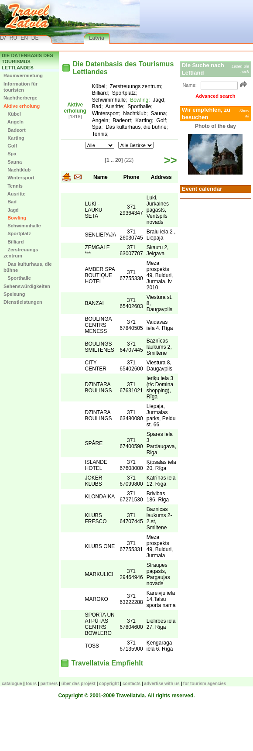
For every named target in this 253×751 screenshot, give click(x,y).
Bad (10, 201)
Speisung (14, 294)
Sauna (12, 162)
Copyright (109, 683)
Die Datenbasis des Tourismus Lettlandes (27, 62)
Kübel (12, 114)
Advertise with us (161, 683)
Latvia (96, 38)
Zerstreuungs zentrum (20, 252)
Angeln (13, 121)
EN (24, 38)
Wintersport (18, 177)
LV (3, 38)
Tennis (13, 186)
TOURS (31, 683)
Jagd (11, 210)
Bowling (14, 217)
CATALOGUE (12, 683)
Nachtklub (17, 169)
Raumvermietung (23, 75)
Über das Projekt (79, 683)
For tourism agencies (204, 683)
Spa (9, 153)
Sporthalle (17, 278)
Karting (13, 138)
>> (170, 160)
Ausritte (14, 193)
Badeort (14, 130)
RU (13, 38)
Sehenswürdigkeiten (26, 286)
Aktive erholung (21, 106)
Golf (10, 145)
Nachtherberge (20, 97)
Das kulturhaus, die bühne (27, 267)
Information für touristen (20, 87)
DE (35, 38)
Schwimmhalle (22, 225)
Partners (49, 683)
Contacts (131, 683)
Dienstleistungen (22, 302)
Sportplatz (17, 233)
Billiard (13, 241)
